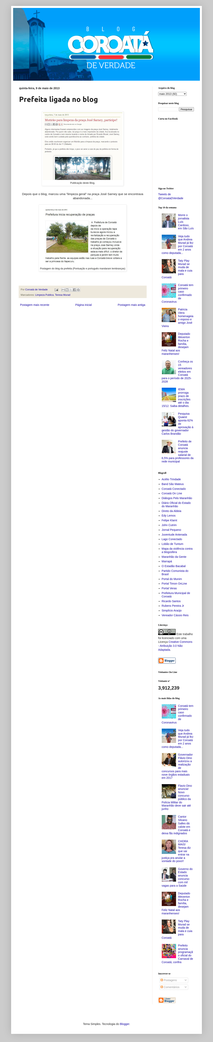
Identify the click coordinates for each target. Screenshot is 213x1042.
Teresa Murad (62, 295)
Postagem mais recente (34, 304)
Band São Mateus (173, 484)
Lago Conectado (172, 539)
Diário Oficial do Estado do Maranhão (176, 504)
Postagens (169, 980)
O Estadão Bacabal (174, 566)
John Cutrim (169, 525)
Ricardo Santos (171, 601)
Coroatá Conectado (174, 488)
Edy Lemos (169, 515)
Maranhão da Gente (174, 556)
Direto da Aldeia (171, 511)
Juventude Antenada (174, 534)
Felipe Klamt (169, 520)
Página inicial (83, 304)
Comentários (170, 987)
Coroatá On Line (172, 493)
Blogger (124, 1024)
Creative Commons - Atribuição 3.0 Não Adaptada (175, 645)
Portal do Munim (172, 579)
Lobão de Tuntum (172, 543)
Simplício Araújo (172, 610)
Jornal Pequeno (171, 529)
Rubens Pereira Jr (173, 605)
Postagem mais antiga (131, 304)
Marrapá (167, 561)
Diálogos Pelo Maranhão (177, 498)
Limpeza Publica (44, 295)
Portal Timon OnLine (174, 583)
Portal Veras (169, 588)
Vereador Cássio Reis (175, 615)
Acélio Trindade (171, 479)
